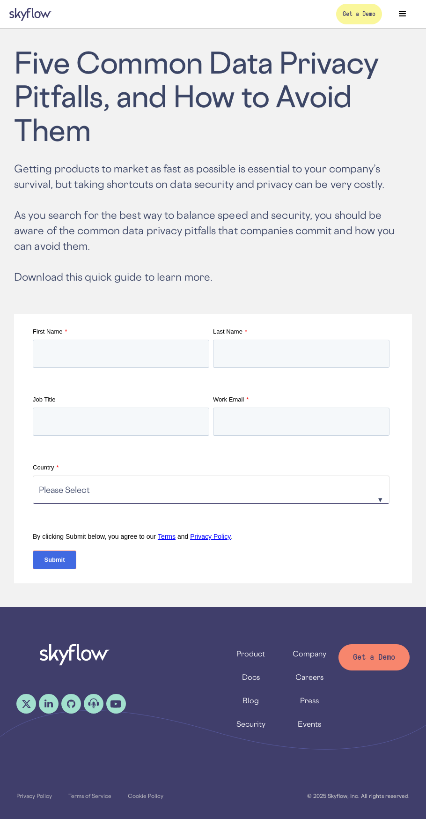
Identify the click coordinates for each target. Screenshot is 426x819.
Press (309, 700)
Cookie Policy (145, 795)
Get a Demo (374, 657)
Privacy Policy (210, 536)
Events (309, 724)
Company (309, 653)
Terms (167, 536)
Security (250, 724)
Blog (250, 700)
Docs (251, 677)
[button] (403, 14)
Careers (309, 677)
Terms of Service (89, 795)
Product (250, 653)
